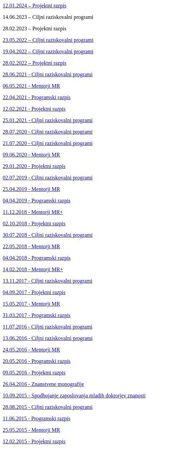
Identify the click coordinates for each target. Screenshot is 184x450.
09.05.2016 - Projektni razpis (34, 372)
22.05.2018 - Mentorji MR (31, 246)
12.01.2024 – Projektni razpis (34, 5)
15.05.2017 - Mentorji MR (31, 304)
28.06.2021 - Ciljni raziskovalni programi (48, 74)
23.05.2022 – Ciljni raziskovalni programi (48, 40)
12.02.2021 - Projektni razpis (34, 109)
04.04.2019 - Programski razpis (36, 200)
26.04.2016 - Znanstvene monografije (43, 384)
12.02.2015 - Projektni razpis (34, 441)
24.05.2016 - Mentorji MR (31, 350)
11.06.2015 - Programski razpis (36, 418)
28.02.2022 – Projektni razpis (34, 63)
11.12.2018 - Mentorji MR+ (33, 212)
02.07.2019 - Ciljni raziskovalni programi (48, 177)
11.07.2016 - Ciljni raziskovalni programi (47, 327)
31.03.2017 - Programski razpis (36, 315)
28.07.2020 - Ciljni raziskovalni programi (48, 132)
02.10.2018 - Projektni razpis (34, 223)
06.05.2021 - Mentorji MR (31, 86)
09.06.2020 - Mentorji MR (31, 155)
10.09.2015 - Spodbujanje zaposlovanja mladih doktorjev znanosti (74, 395)
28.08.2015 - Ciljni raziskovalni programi (48, 407)
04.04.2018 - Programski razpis (36, 258)
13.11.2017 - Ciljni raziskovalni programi (47, 281)
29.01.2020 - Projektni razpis (34, 166)
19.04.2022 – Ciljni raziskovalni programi (48, 51)
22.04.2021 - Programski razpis (36, 97)
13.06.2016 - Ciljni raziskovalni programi (48, 338)
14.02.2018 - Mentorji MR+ (33, 269)
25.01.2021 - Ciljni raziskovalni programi (48, 120)
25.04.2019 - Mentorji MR (31, 189)
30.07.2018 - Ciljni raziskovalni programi (48, 235)
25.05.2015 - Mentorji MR (31, 430)
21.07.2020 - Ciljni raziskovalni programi (48, 143)
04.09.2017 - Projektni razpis (34, 292)
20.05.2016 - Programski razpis (36, 361)
